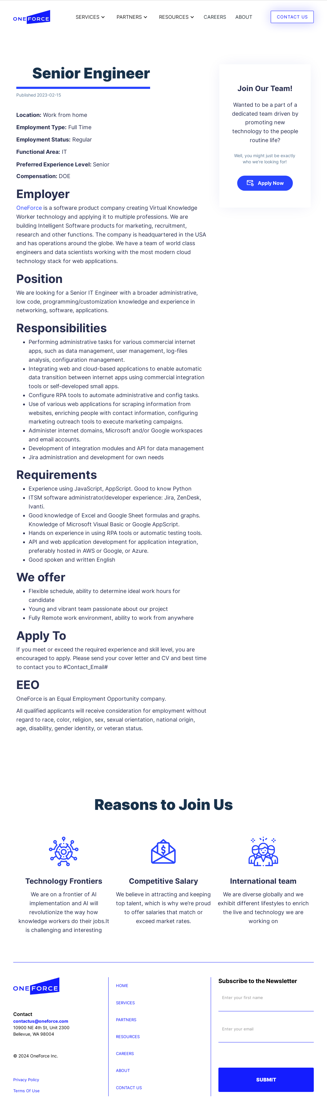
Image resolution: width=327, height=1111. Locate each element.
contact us (129, 1087)
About (243, 17)
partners (126, 1019)
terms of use (26, 1091)
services (125, 1003)
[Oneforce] (60, 986)
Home (122, 985)
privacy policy (26, 1079)
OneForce (29, 208)
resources (128, 1036)
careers (215, 17)
